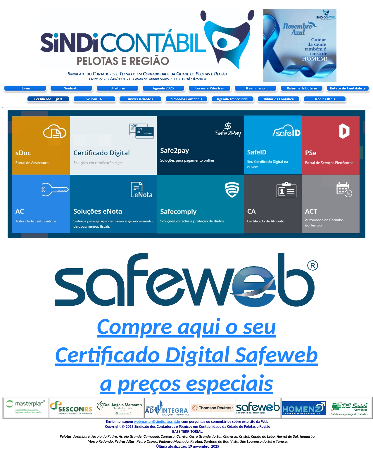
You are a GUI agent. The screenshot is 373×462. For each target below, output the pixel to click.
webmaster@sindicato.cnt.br (157, 421)
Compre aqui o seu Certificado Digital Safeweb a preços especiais (186, 354)
